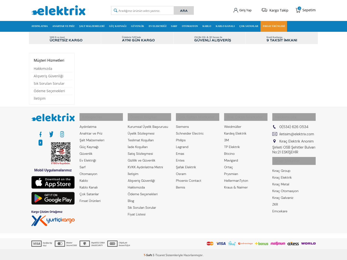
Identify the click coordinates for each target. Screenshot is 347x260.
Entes (180, 157)
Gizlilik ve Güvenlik (141, 157)
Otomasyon (190, 25)
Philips (181, 137)
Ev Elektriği (157, 25)
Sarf (174, 25)
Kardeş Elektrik (235, 130)
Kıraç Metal (280, 178)
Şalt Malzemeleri (92, 25)
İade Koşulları (138, 144)
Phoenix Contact (188, 178)
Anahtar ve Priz (63, 25)
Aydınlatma (39, 25)
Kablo (206, 25)
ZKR (275, 198)
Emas (180, 151)
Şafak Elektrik (186, 164)
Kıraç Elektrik (282, 171)
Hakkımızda (43, 68)
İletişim (40, 98)
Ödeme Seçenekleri (49, 91)
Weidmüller (232, 124)
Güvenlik (137, 25)
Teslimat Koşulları (141, 137)
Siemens (182, 124)
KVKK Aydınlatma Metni (145, 164)
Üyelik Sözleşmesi (141, 130)
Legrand (182, 144)
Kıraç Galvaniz (283, 191)
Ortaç (228, 164)
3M (226, 137)
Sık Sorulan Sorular (49, 83)
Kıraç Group (281, 164)
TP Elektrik (232, 144)
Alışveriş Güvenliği (48, 76)
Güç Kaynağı (118, 25)
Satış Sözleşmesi (140, 151)
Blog (131, 198)
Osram (181, 171)
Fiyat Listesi (137, 211)
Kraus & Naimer (236, 184)
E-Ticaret (159, 254)
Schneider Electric (190, 130)
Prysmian (231, 171)
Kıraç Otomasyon (285, 185)
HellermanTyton (236, 178)
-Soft (148, 254)
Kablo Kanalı (225, 25)
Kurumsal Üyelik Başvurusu (148, 124)
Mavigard (231, 157)
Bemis (180, 184)
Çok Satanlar (248, 25)
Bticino (229, 151)
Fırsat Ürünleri (274, 25)
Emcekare (279, 205)
